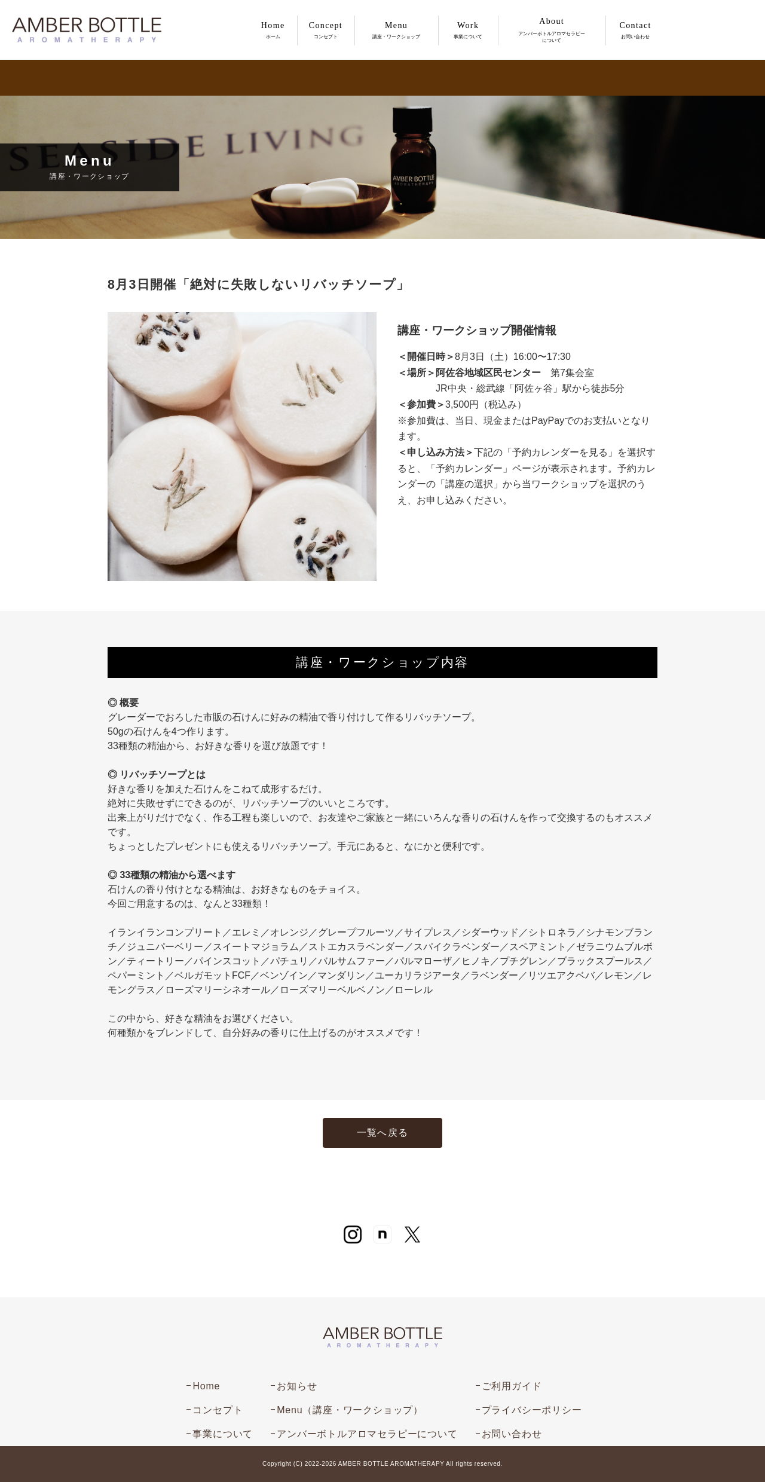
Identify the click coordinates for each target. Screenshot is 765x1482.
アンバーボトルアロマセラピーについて (367, 1434)
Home (206, 1386)
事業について (222, 1434)
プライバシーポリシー (532, 1410)
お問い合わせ (512, 1434)
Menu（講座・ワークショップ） (350, 1410)
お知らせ (297, 1386)
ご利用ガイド (512, 1386)
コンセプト (217, 1410)
